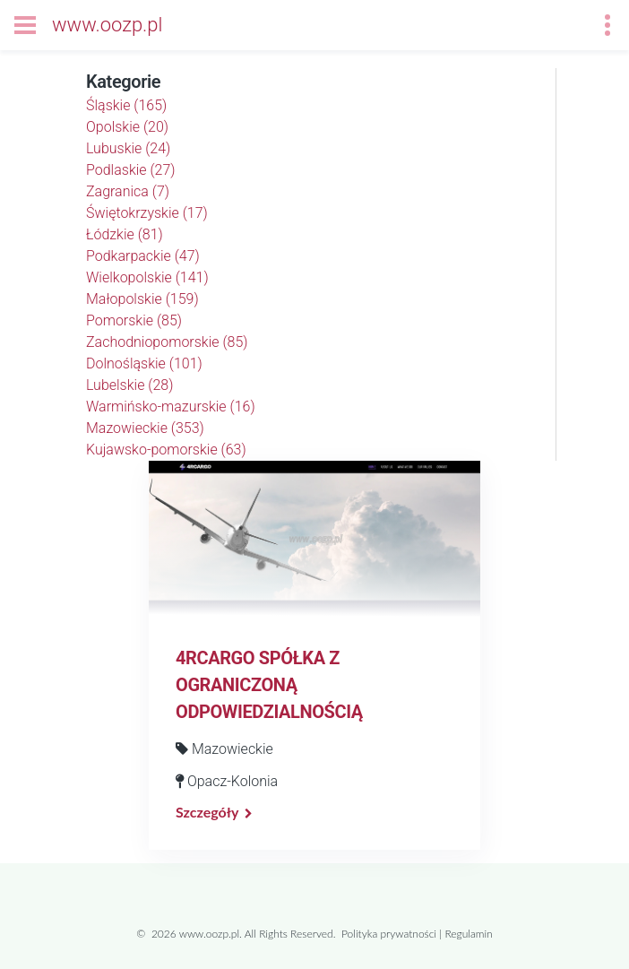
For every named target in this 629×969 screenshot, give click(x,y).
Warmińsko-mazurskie (170, 406)
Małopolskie (142, 298)
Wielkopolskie (147, 277)
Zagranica (127, 191)
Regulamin (468, 933)
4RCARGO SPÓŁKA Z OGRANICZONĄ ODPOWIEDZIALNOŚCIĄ (269, 684)
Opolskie (127, 126)
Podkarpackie (143, 255)
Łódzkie (124, 234)
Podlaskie (131, 169)
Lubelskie (129, 385)
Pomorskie (134, 320)
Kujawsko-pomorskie (166, 449)
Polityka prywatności (388, 933)
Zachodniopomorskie (167, 341)
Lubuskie (128, 148)
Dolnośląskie (144, 363)
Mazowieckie (145, 428)
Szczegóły (207, 811)
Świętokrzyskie (147, 212)
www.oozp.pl (107, 24)
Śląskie (126, 105)
